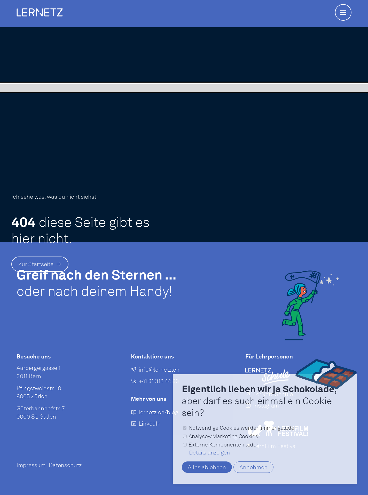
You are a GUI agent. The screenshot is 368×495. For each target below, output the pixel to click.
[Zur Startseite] (39, 264)
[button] (343, 12)
